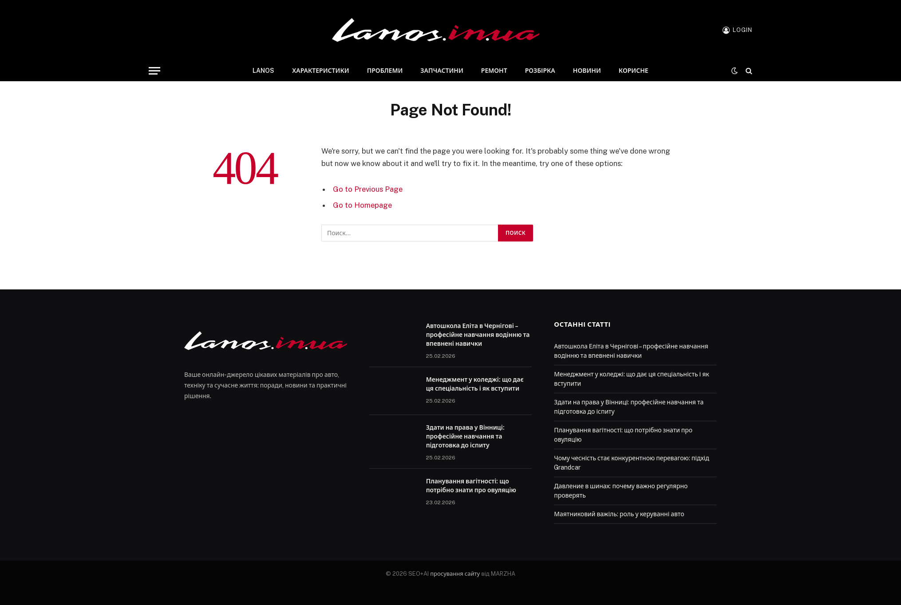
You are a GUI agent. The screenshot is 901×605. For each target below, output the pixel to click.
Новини (587, 70)
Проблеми (385, 70)
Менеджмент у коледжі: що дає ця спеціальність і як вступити (475, 384)
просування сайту (455, 573)
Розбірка (540, 70)
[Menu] (154, 71)
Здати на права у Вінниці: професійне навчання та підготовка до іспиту (465, 436)
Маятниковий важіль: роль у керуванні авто (619, 514)
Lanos (263, 70)
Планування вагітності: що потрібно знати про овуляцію (471, 486)
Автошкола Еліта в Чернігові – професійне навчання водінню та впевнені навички (478, 334)
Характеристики (320, 70)
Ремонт (494, 70)
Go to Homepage (362, 205)
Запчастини (441, 70)
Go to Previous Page (368, 189)
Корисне (633, 70)
